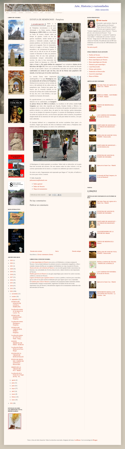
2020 (11, 269)
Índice (7, 12)
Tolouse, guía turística (95, 69)
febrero (14, 397)
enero (13, 400)
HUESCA (35, 12)
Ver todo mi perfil (92, 47)
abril (13, 391)
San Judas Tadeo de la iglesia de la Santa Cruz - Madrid (106, 85)
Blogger (95, 440)
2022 (11, 263)
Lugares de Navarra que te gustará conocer (42, 277)
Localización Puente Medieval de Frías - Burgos (17, 349)
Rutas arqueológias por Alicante (98, 62)
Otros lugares (48, 12)
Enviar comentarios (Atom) (45, 254)
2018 (11, 274)
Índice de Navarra (39, 186)
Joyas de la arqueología (95, 74)
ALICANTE (28, 12)
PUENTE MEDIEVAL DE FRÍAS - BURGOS (17, 343)
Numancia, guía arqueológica (97, 64)
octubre (14, 296)
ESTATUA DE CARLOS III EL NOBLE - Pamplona (16, 330)
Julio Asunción (102, 20)
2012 (11, 291)
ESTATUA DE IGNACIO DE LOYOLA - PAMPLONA (16, 304)
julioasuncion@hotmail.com (38, 180)
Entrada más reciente (36, 251)
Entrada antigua (76, 251)
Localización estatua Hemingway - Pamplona (17, 323)
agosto (14, 380)
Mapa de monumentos (40, 189)
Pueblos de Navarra (94, 55)
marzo (13, 394)
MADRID (21, 12)
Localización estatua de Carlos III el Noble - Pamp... (17, 337)
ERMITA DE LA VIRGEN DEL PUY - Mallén (16, 368)
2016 (11, 280)
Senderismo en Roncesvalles (97, 71)
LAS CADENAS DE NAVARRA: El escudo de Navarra (106, 116)
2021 (11, 266)
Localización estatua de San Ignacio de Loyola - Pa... (17, 311)
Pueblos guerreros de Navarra (38, 274)
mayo (13, 388)
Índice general (38, 184)
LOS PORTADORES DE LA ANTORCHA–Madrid (105, 232)
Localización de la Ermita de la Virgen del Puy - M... (17, 375)
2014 (11, 285)
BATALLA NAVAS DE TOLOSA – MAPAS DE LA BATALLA (106, 262)
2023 (11, 260)
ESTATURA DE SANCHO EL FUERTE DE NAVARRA (105, 156)
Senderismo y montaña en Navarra (98, 57)
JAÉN (41, 12)
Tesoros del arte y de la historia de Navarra (42, 268)
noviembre (15, 294)
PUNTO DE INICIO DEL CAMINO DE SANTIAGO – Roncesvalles (17, 362)
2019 (11, 271)
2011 (11, 403)
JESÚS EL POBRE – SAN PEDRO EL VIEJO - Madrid (107, 95)
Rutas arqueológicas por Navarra (98, 59)
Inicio (57, 251)
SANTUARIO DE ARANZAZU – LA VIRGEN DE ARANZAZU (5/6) (106, 126)
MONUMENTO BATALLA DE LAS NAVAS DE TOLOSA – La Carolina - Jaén (106, 293)
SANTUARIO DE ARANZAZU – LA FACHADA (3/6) (106, 146)
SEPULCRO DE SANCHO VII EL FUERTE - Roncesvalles (107, 136)
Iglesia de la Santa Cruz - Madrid (106, 165)
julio (13, 383)
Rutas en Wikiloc (94, 76)
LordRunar (77, 440)
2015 (11, 283)
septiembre (15, 299)
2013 (11, 288)
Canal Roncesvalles (94, 67)
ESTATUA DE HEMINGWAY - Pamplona (16, 317)
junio (13, 385)
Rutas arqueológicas (57, 12)
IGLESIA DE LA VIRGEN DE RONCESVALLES (17, 355)
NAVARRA (13, 12)
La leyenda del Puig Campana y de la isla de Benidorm (107, 176)
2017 (11, 277)
